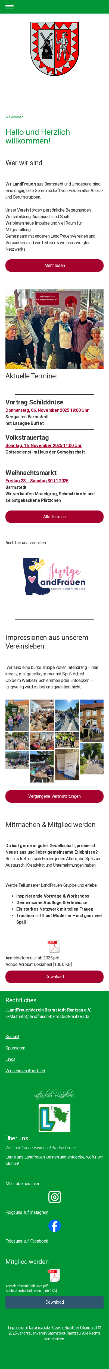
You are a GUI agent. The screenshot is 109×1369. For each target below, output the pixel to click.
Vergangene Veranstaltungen (54, 796)
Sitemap (89, 1327)
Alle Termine (54, 516)
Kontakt (12, 1036)
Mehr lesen (54, 265)
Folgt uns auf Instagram (26, 1212)
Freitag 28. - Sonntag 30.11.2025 (36, 480)
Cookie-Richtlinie (65, 1327)
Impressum (17, 1327)
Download (54, 976)
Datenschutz (39, 1327)
